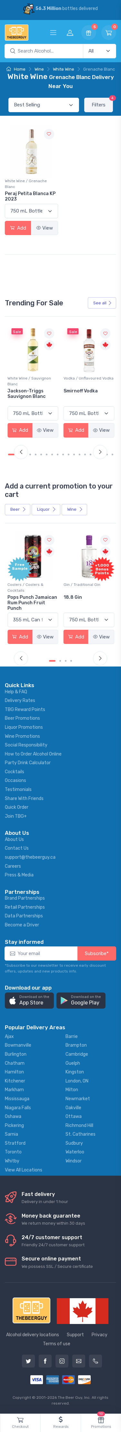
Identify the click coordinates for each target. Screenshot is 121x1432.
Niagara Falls (18, 1108)
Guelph (73, 1063)
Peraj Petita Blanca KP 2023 (30, 196)
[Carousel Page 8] (52, 454)
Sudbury (74, 1143)
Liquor (46, 509)
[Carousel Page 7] (46, 454)
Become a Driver (22, 925)
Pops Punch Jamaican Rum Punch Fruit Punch (32, 603)
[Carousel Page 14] (85, 454)
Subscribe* (97, 953)
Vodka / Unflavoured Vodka (89, 378)
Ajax (9, 1036)
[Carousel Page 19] (112, 454)
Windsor (74, 1161)
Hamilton (14, 1072)
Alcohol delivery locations (32, 1335)
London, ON (77, 1081)
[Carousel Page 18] (107, 454)
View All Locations (23, 1170)
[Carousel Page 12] (74, 454)
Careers (13, 866)
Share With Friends (24, 798)
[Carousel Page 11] (68, 454)
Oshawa (13, 1116)
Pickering (14, 1125)
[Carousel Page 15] (90, 454)
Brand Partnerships (25, 898)
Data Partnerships (24, 916)
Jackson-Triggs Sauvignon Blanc (26, 393)
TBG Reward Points (25, 709)
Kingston (75, 1072)
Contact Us (17, 848)
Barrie (72, 1036)
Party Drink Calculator (28, 762)
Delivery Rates (20, 700)
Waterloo (75, 1152)
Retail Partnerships (25, 907)
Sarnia (11, 1134)
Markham (14, 1089)
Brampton (76, 1045)
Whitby (12, 1161)
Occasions (15, 780)
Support (75, 1335)
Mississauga (17, 1098)
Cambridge (77, 1054)
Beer (18, 509)
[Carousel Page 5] (35, 454)
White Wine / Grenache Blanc (26, 184)
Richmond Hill (79, 1125)
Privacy (99, 1335)
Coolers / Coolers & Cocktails (25, 587)
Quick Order (16, 807)
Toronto (13, 1152)
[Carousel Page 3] (65, 661)
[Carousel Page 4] (30, 454)
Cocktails (14, 772)
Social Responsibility (26, 745)
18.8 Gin (73, 597)
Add (18, 228)
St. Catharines (81, 1134)
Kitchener (15, 1081)
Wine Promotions (22, 736)
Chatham (15, 1063)
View (44, 228)
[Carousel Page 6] (41, 454)
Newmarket (78, 1098)
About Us (14, 839)
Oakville (73, 1108)
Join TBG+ (16, 816)
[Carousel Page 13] (79, 454)
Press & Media (19, 875)
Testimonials (18, 789)
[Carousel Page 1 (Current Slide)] (11, 454)
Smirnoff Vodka (81, 391)
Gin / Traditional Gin (82, 584)
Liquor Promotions (24, 727)
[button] (29, 1001)
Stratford (15, 1143)
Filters (102, 103)
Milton (72, 1089)
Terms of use (56, 1344)
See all (102, 303)
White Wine (63, 69)
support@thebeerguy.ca (30, 857)
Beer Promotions (22, 718)
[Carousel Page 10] (63, 454)
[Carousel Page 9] (57, 454)
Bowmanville (18, 1045)
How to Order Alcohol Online (33, 754)
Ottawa (74, 1116)
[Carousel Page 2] (60, 661)
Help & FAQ (16, 692)
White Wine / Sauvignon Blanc (29, 381)
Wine (39, 69)
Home (15, 69)
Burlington (15, 1054)
